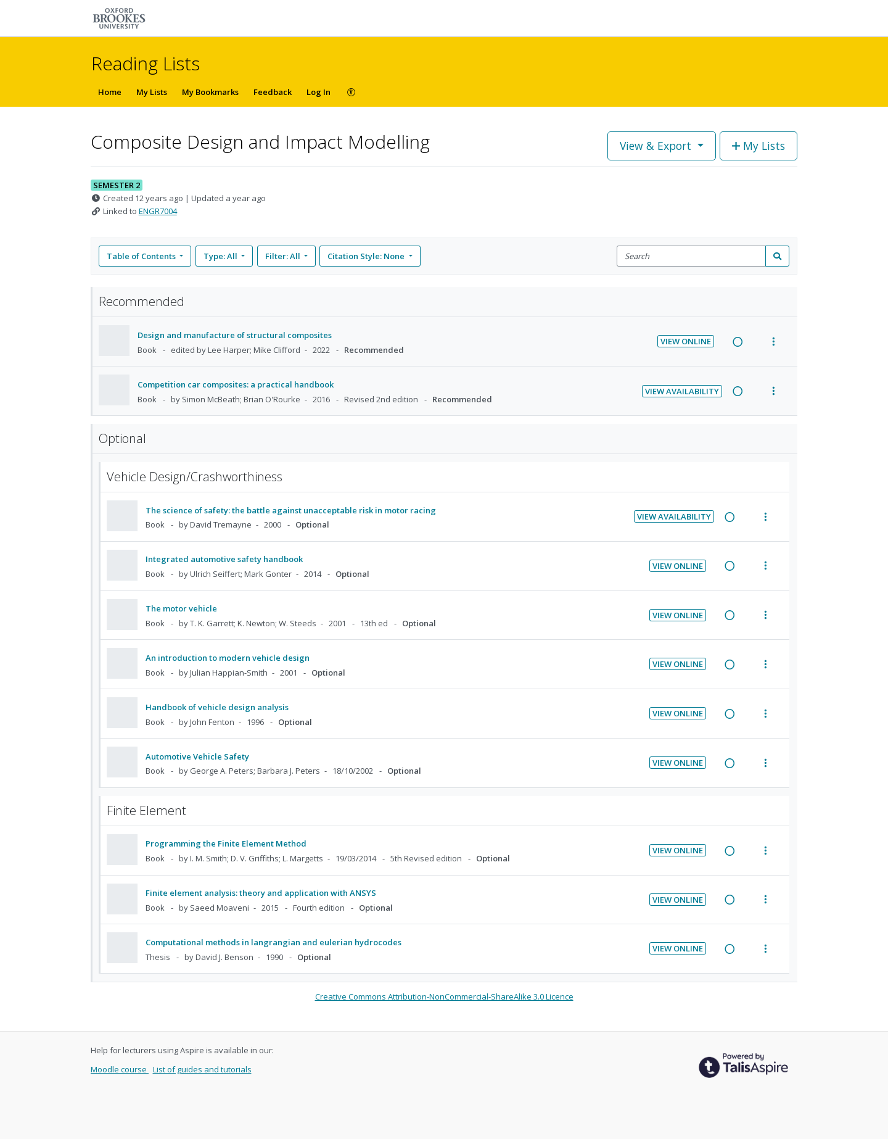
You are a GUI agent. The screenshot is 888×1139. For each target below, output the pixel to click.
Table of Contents (142, 256)
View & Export (657, 145)
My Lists (151, 91)
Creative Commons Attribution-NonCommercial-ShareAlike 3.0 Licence (444, 996)
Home (109, 91)
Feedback (272, 91)
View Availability (682, 391)
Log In (318, 91)
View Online (685, 341)
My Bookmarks (210, 91)
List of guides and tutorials (202, 1069)
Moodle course (120, 1069)
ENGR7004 (158, 211)
